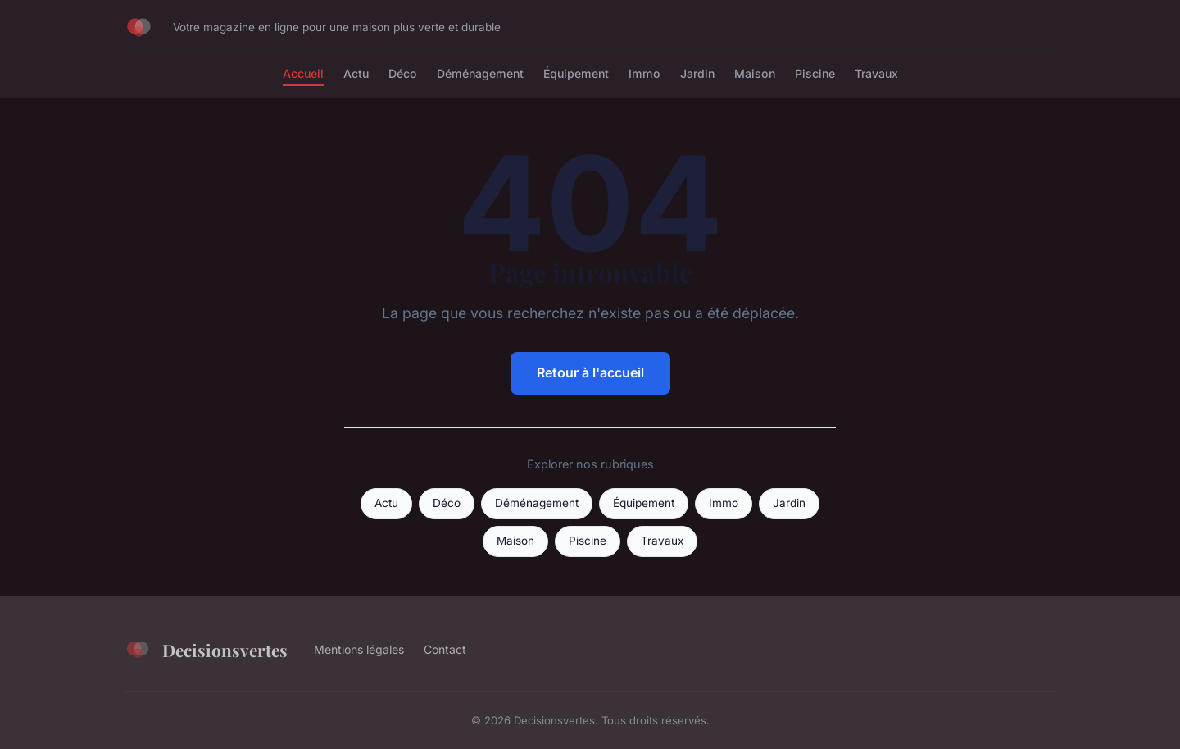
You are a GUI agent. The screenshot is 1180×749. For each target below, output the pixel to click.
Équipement (576, 73)
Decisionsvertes (206, 650)
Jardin (697, 73)
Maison (754, 73)
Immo (644, 73)
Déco (402, 73)
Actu (356, 73)
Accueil (303, 73)
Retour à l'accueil (590, 372)
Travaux (876, 73)
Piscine (815, 73)
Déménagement (480, 73)
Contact (445, 649)
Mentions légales (359, 649)
